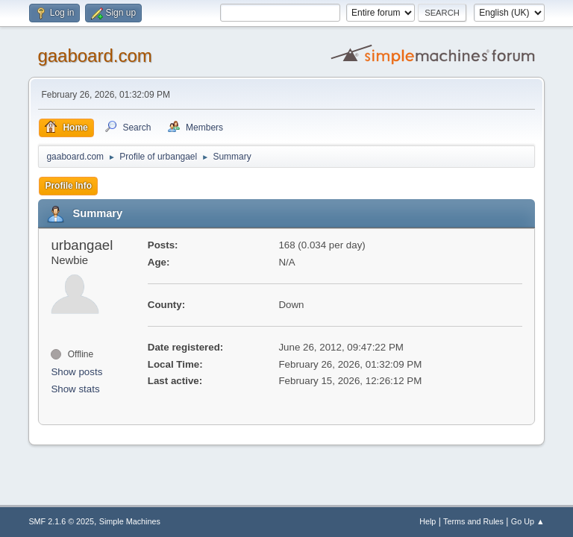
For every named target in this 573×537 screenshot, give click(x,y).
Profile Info (68, 185)
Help (427, 521)
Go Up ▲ (528, 521)
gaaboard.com (94, 55)
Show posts (76, 371)
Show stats (75, 389)
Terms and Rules (473, 521)
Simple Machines (129, 521)
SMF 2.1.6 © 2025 (61, 521)
